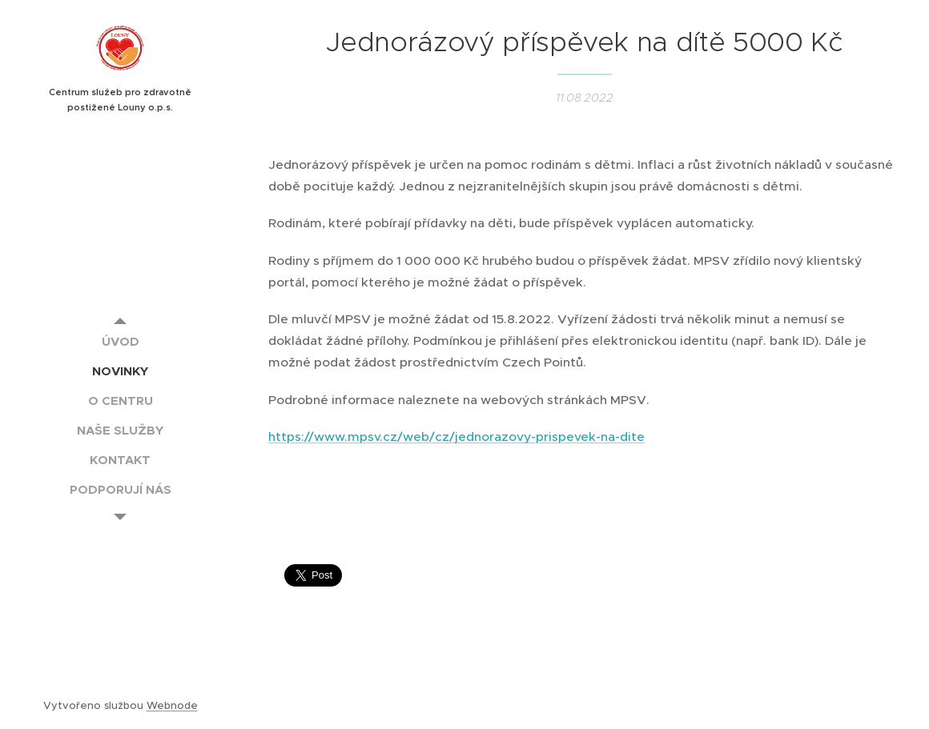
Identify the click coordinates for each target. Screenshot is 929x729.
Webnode (172, 705)
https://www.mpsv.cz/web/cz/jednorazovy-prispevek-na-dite (456, 436)
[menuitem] (120, 341)
